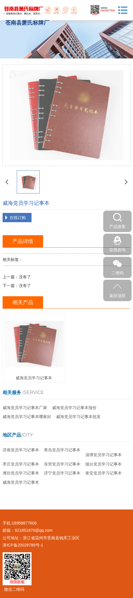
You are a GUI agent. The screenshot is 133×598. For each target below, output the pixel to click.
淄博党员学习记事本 (103, 454)
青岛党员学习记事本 (62, 450)
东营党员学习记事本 (62, 464)
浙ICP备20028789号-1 (23, 545)
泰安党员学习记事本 (103, 473)
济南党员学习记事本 (21, 450)
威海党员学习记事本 (21, 482)
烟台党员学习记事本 (103, 464)
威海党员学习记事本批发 (78, 416)
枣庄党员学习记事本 (21, 464)
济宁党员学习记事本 (62, 473)
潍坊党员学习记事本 (21, 473)
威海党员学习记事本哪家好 (27, 416)
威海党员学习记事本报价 (74, 407)
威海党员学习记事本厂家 (25, 407)
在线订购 (18, 217)
